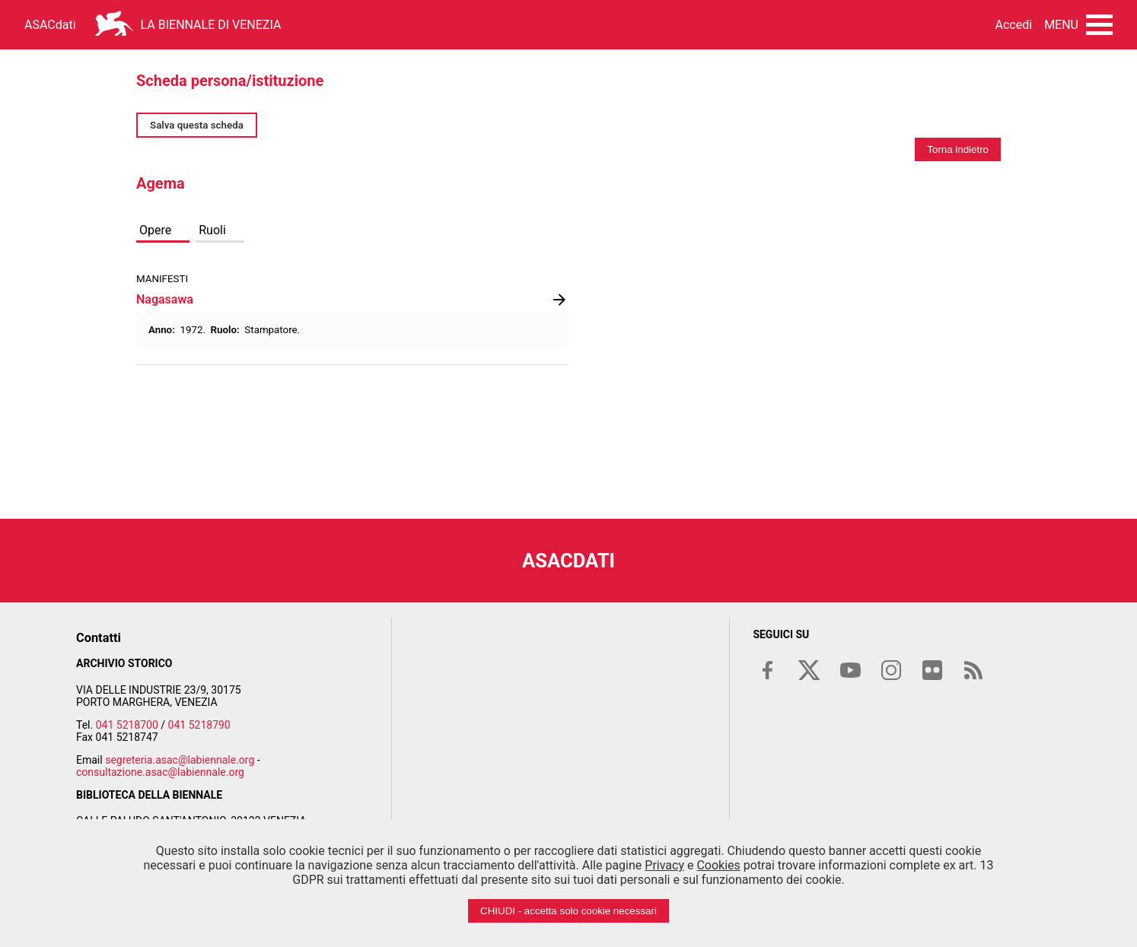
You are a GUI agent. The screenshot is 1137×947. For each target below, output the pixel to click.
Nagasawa (164, 299)
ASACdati (50, 24)
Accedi (1014, 24)
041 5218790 (199, 725)
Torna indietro (958, 149)
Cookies (718, 865)
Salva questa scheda (197, 125)
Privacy (664, 865)
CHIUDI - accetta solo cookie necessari (568, 911)
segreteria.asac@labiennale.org (179, 760)
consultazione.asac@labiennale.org (160, 772)
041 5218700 (127, 725)
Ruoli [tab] (212, 230)
